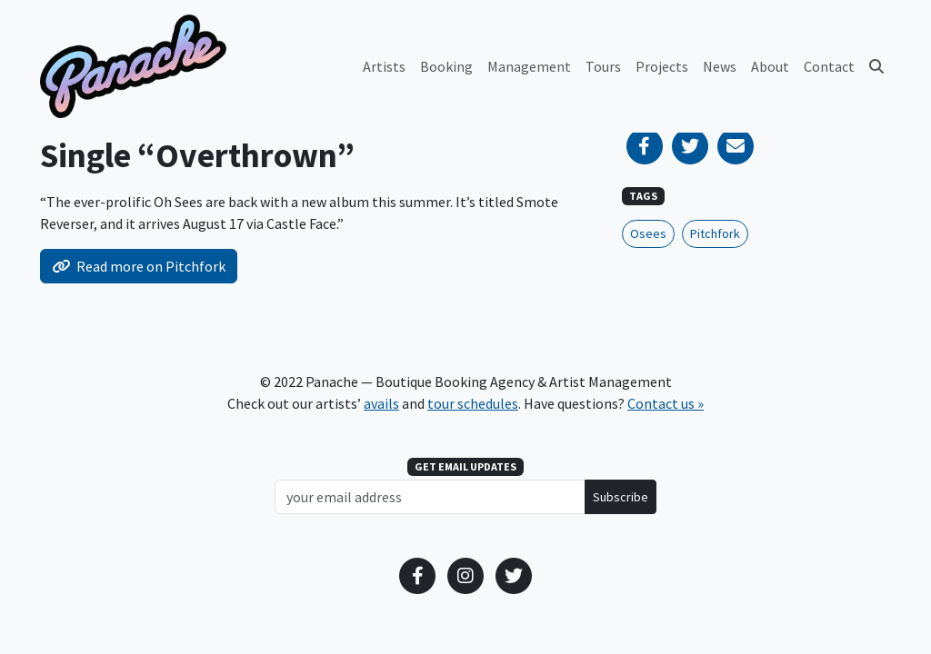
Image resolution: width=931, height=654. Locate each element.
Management (529, 66)
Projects (662, 66)
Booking (446, 66)
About (770, 66)
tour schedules (472, 403)
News (719, 66)
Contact (829, 66)
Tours (603, 66)
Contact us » (665, 403)
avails (381, 403)
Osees (648, 233)
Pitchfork (715, 233)
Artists (384, 66)
